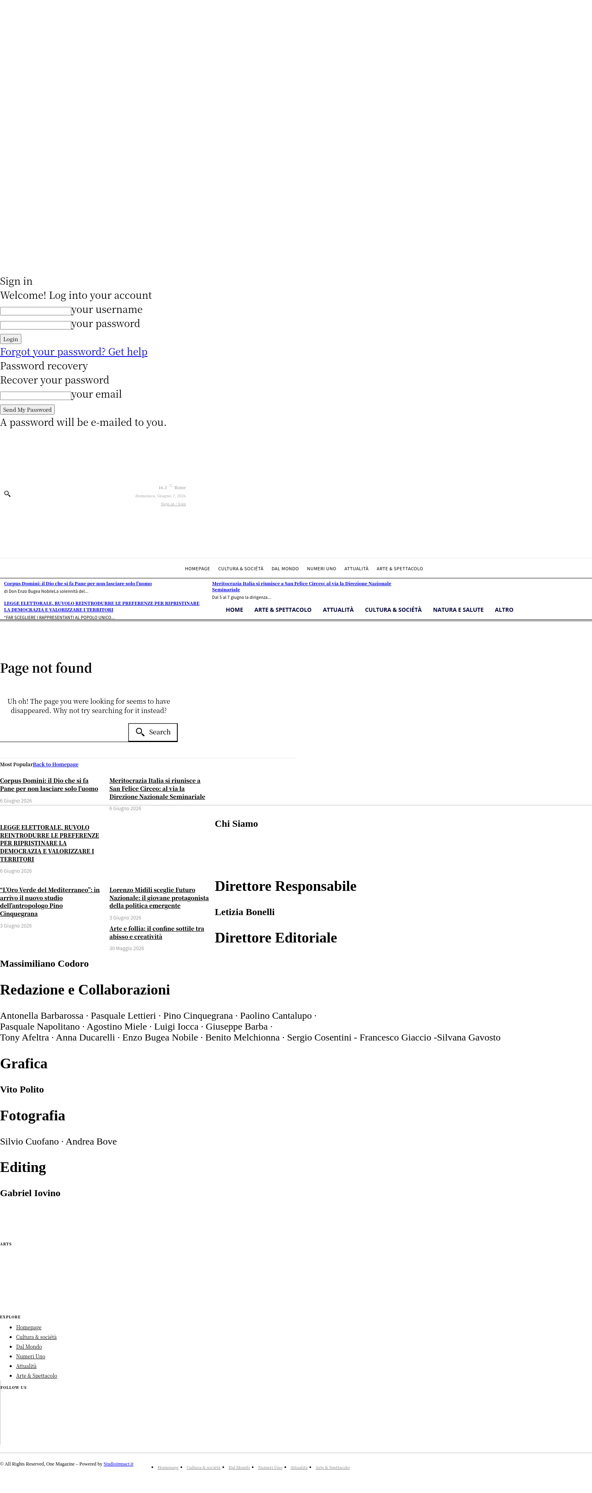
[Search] (153, 732)
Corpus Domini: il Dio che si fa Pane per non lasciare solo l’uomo (49, 784)
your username (107, 309)
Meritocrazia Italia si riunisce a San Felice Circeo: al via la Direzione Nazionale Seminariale (158, 788)
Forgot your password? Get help (73, 351)
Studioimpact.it (118, 1464)
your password (105, 323)
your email (96, 393)
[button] (7, 493)
